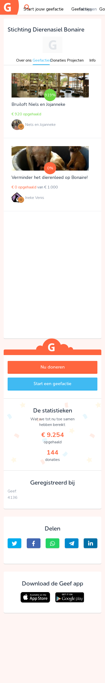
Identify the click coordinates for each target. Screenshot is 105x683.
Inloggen (88, 9)
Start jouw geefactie (44, 9)
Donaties (58, 60)
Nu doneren (52, 367)
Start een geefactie (52, 383)
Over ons (24, 60)
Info (92, 60)
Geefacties (42, 60)
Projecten (75, 60)
